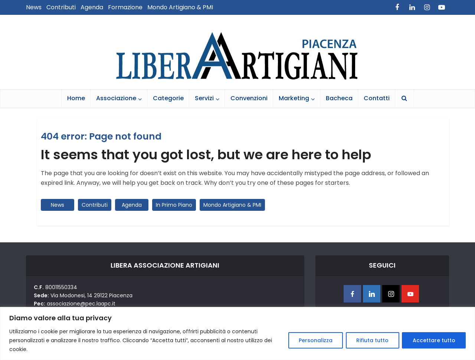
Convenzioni (249, 98)
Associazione (116, 98)
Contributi (61, 7)
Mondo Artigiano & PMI (180, 7)
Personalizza (314, 340)
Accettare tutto (433, 340)
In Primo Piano (174, 205)
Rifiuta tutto (372, 340)
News (34, 7)
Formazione (125, 7)
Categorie (168, 98)
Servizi (204, 98)
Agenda (92, 7)
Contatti (377, 98)
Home (76, 98)
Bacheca (339, 98)
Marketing (294, 98)
